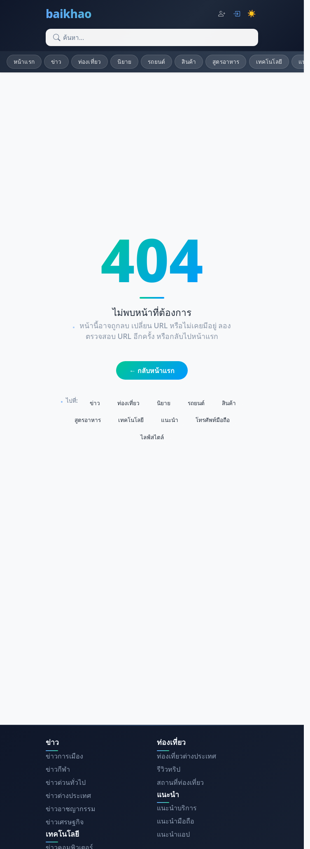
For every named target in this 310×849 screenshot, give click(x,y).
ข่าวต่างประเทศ (68, 795)
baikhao (68, 13)
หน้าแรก (24, 61)
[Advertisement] (155, 653)
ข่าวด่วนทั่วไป (66, 782)
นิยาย (124, 61)
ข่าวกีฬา (58, 769)
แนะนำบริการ (177, 807)
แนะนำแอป (173, 834)
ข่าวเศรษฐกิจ (65, 821)
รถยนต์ (156, 61)
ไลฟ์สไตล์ (152, 437)
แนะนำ (169, 420)
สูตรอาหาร (225, 61)
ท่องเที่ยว (89, 61)
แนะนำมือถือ (175, 821)
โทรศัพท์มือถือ (213, 420)
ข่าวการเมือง (64, 756)
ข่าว (56, 61)
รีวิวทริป (168, 769)
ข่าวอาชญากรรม (71, 808)
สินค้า (189, 61)
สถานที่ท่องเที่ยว (180, 782)
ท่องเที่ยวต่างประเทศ (186, 756)
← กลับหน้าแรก (152, 370)
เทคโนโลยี (269, 61)
